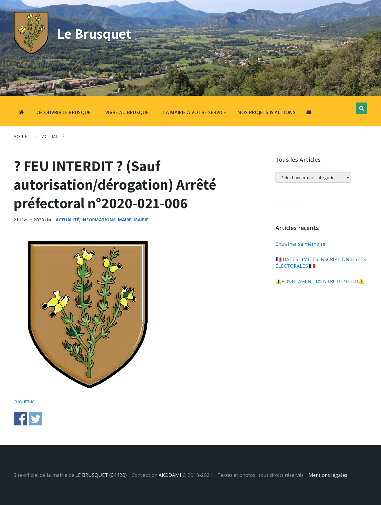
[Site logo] (31, 52)
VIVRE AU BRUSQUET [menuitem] (128, 112)
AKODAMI (170, 475)
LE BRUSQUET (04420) (101, 475)
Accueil (22, 136)
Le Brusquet (95, 33)
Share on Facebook (20, 418)
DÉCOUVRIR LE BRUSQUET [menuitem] (64, 112)
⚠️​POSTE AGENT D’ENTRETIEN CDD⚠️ (319, 281)
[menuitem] (21, 113)
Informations (98, 219)
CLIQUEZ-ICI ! (25, 402)
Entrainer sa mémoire (300, 243)
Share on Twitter (35, 418)
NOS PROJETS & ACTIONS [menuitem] (266, 112)
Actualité (53, 136)
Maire (124, 219)
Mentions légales (328, 475)
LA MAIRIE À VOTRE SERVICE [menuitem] (194, 112)
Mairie (141, 219)
